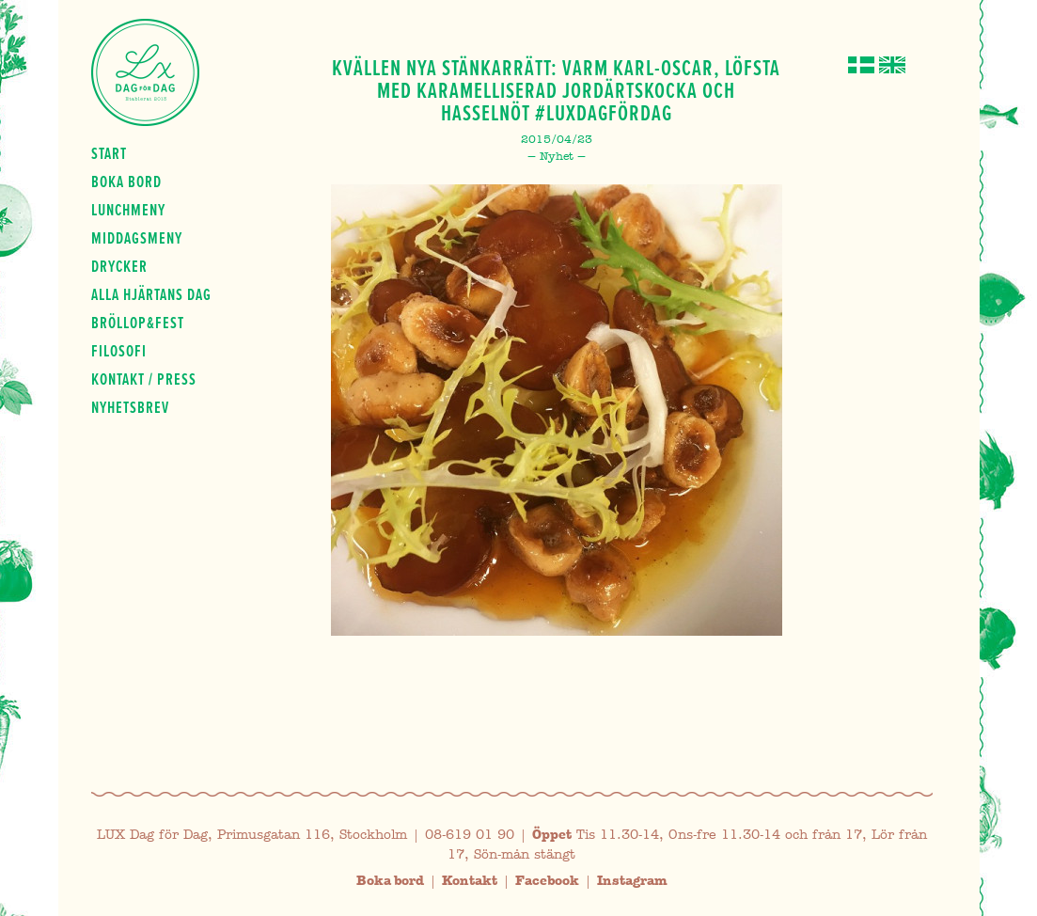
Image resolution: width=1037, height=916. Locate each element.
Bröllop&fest (137, 322)
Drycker (119, 266)
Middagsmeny (136, 238)
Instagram (632, 881)
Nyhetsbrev (130, 407)
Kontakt (469, 881)
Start (109, 153)
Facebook (547, 881)
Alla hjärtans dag (151, 294)
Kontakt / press (143, 379)
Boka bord (126, 181)
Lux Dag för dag (145, 72)
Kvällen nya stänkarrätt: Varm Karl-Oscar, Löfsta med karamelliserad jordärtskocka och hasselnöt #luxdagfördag (556, 90)
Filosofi (119, 350)
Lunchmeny (128, 209)
